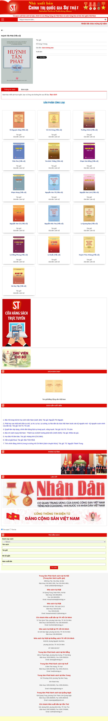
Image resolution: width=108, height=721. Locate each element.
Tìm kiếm (54, 567)
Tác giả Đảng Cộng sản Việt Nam (54, 399)
